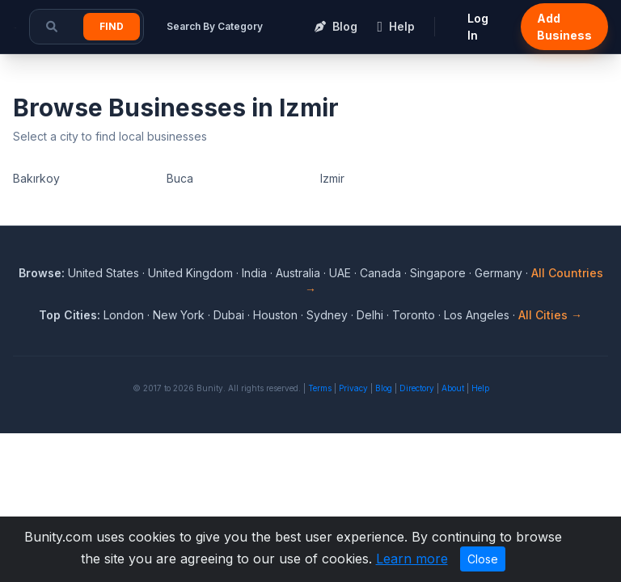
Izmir (332, 178)
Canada (380, 273)
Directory (416, 388)
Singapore (438, 273)
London (124, 315)
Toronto (413, 315)
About (452, 388)
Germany (498, 273)
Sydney (327, 315)
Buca (180, 178)
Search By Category (215, 26)
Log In (477, 26)
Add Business (564, 26)
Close (482, 559)
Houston (275, 315)
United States (103, 273)
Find (111, 26)
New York (179, 315)
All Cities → (550, 315)
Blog (383, 388)
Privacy (353, 388)
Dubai (228, 315)
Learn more (412, 558)
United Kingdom (190, 273)
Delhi (370, 315)
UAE (340, 273)
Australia (298, 273)
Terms (320, 388)
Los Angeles (476, 315)
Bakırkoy (36, 178)
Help (480, 388)
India (254, 273)
